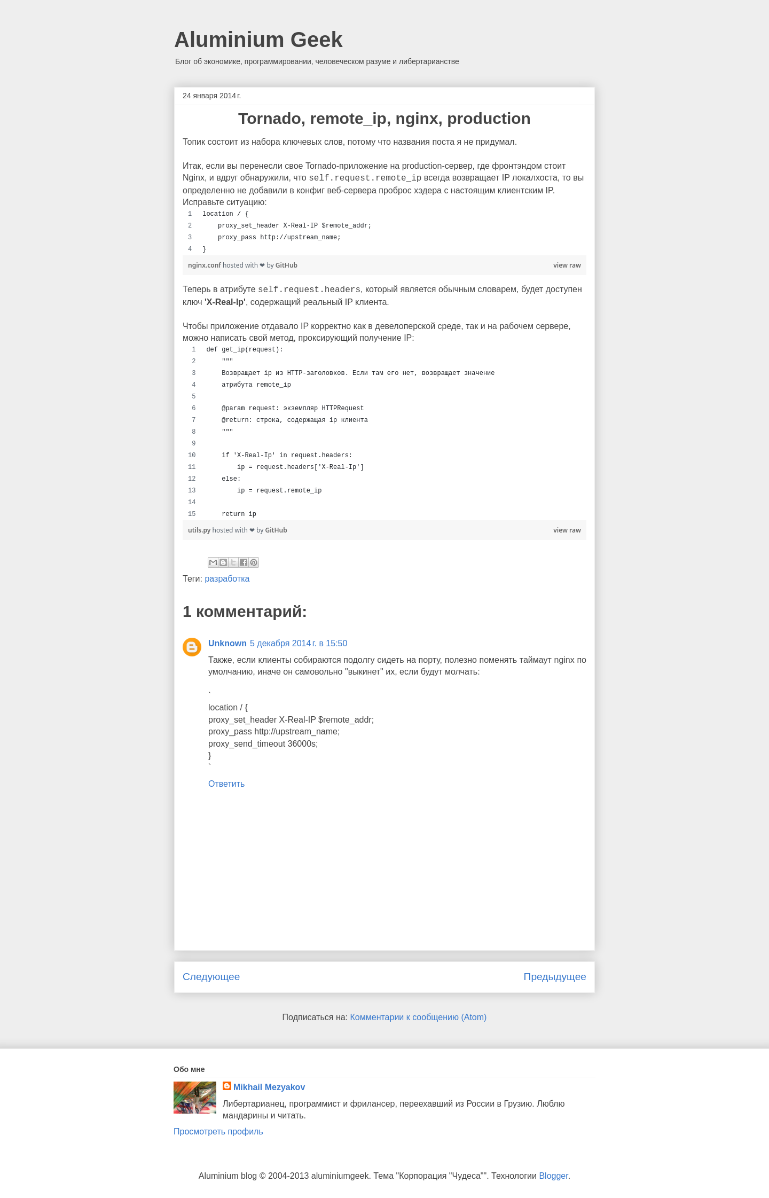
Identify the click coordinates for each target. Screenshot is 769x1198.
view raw (567, 265)
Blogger (553, 1175)
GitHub (286, 265)
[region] (384, 231)
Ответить (226, 783)
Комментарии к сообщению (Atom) (418, 1017)
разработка (227, 578)
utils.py (200, 530)
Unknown (227, 643)
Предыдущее (555, 976)
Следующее (211, 976)
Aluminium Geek (258, 39)
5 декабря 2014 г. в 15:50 (298, 643)
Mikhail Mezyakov (269, 1087)
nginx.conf (205, 265)
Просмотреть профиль (218, 1131)
